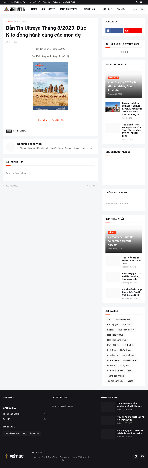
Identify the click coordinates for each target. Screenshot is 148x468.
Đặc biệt (126, 324)
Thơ (129, 370)
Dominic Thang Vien (29, 143)
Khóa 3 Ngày (113, 345)
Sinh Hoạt (47, 9)
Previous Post (11, 186)
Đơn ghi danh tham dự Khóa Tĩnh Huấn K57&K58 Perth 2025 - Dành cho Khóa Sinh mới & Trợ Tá (132, 109)
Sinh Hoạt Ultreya (115, 370)
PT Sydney (125, 365)
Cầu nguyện (112, 324)
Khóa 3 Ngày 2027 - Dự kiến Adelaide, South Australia (131, 276)
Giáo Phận (89, 9)
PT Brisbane (128, 355)
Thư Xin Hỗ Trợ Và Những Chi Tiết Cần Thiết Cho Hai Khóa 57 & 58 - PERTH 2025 (131, 130)
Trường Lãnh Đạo (115, 381)
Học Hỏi (106, 9)
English (110, 330)
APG (109, 319)
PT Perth (111, 365)
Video (130, 381)
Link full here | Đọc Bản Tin (50, 120)
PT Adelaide (112, 355)
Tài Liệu (121, 9)
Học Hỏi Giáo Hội (126, 330)
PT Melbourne (129, 360)
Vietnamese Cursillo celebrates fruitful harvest (129, 404)
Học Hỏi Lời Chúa (115, 335)
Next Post (91, 186)
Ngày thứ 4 (125, 350)
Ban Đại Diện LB (69, 2)
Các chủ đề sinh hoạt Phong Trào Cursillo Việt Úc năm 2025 (132, 292)
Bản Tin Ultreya (68, 9)
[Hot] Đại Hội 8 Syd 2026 (21, 2)
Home (5, 2)
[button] (135, 9)
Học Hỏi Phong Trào (116, 340)
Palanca (56, 2)
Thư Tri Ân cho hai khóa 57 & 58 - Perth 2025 (131, 261)
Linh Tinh (111, 350)
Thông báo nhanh (115, 376)
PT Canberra (113, 360)
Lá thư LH (128, 345)
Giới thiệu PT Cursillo (41, 2)
